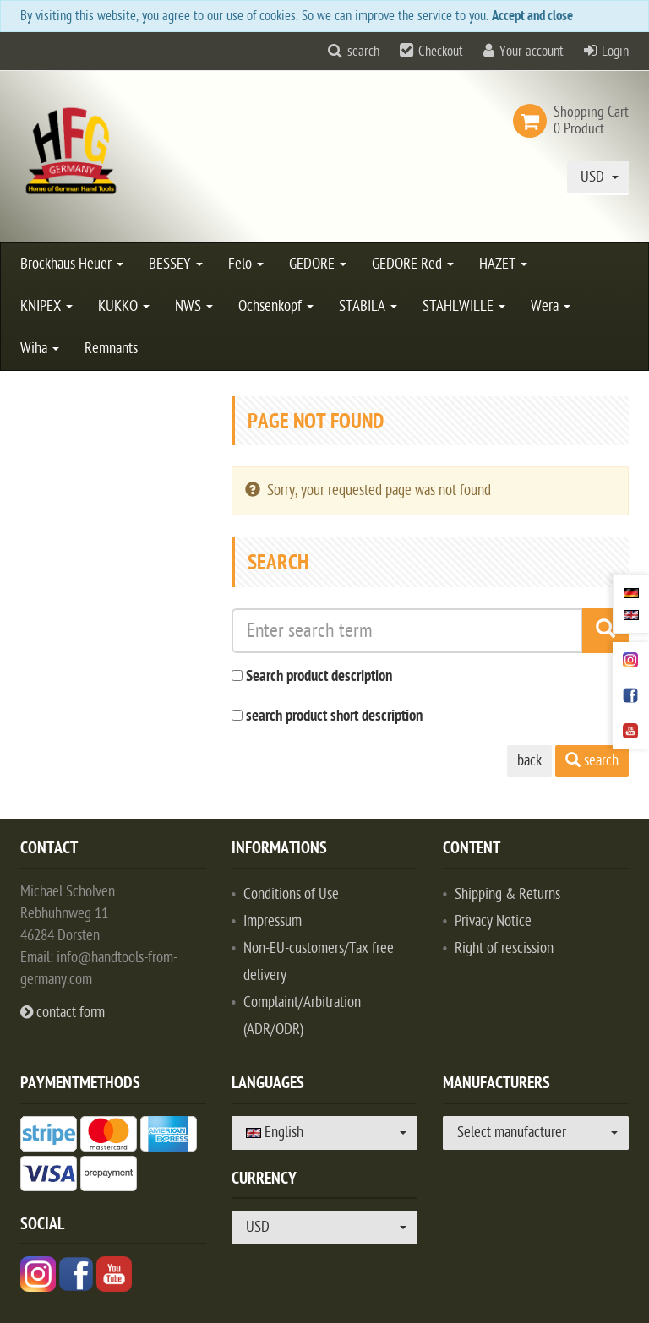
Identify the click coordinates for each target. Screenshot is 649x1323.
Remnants (111, 348)
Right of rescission (504, 948)
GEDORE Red (413, 264)
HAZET (503, 264)
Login (615, 51)
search (363, 51)
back (529, 761)
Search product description (319, 677)
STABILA (368, 306)
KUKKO (124, 306)
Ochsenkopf (276, 306)
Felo (246, 264)
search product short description (334, 717)
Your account (531, 51)
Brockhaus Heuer (71, 264)
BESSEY (176, 264)
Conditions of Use (291, 894)
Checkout (440, 51)
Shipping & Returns (507, 894)
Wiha (39, 348)
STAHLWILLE (464, 306)
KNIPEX (46, 306)
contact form (62, 1012)
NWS (194, 306)
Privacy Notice (493, 921)
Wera (550, 306)
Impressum (272, 921)
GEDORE (317, 264)
